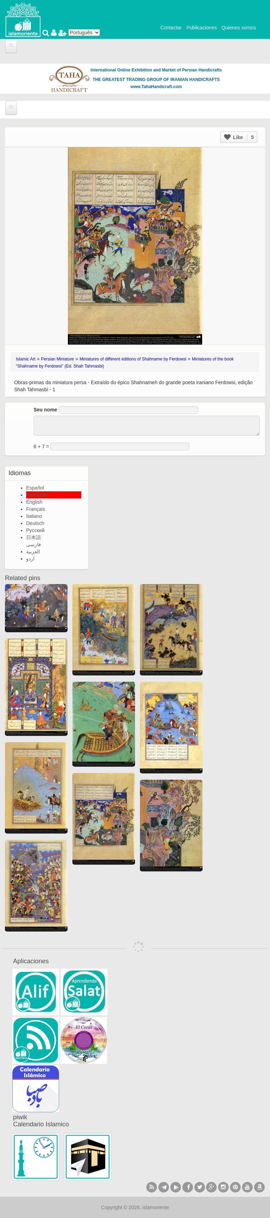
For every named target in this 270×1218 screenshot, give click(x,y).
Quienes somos (239, 27)
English (34, 502)
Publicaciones (201, 27)
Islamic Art (25, 359)
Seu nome (45, 409)
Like (239, 137)
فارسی (33, 544)
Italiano (34, 516)
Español (35, 488)
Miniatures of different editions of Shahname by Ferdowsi (133, 359)
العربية (33, 551)
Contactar (171, 27)
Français (35, 509)
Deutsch (35, 523)
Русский (35, 530)
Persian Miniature (57, 359)
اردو (30, 558)
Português (37, 495)
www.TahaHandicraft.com (156, 86)
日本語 (33, 537)
